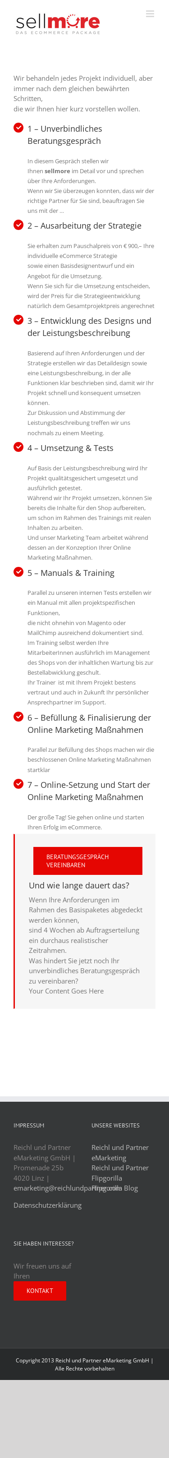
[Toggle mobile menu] (150, 13)
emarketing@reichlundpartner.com (68, 1187)
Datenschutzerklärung (48, 1205)
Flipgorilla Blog (114, 1187)
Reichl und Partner (120, 1167)
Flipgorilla (106, 1177)
